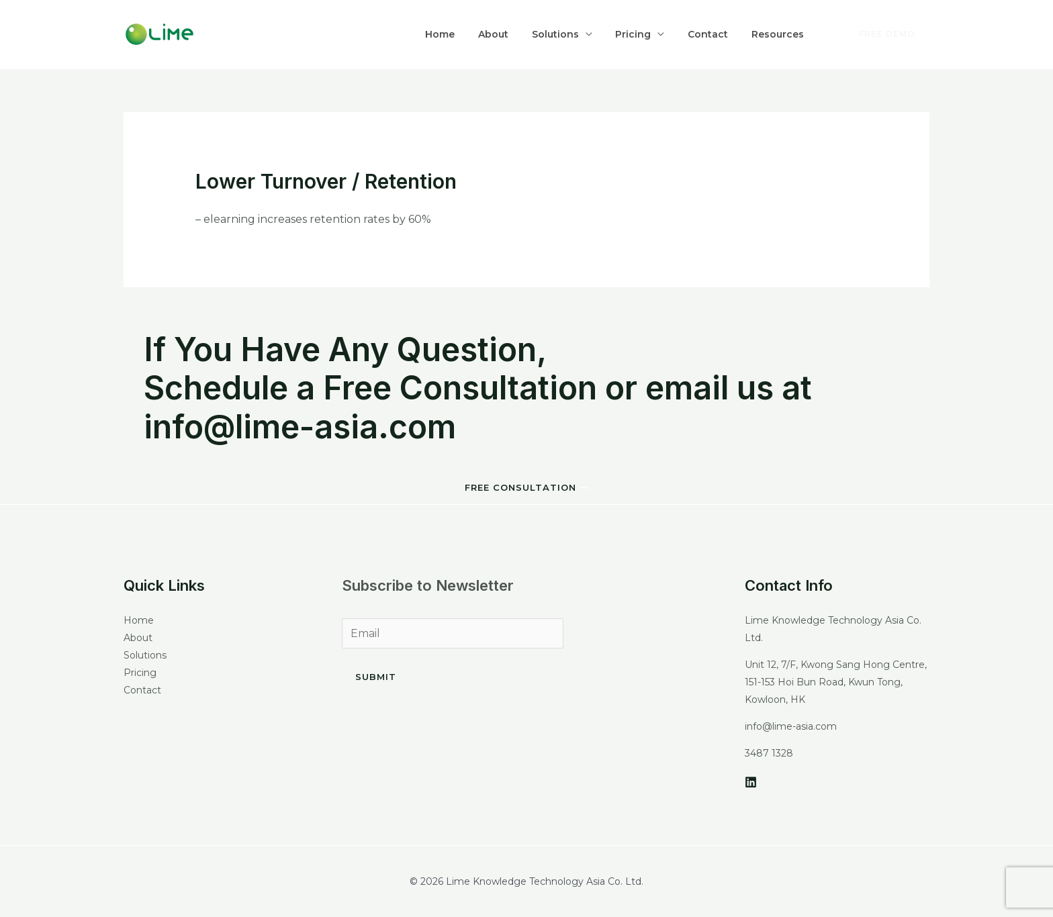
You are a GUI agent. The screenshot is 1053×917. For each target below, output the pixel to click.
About (525, 34)
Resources (781, 34)
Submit (375, 676)
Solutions (580, 34)
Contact (718, 34)
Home (479, 34)
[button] (526, 488)
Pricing (651, 34)
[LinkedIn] (751, 782)
